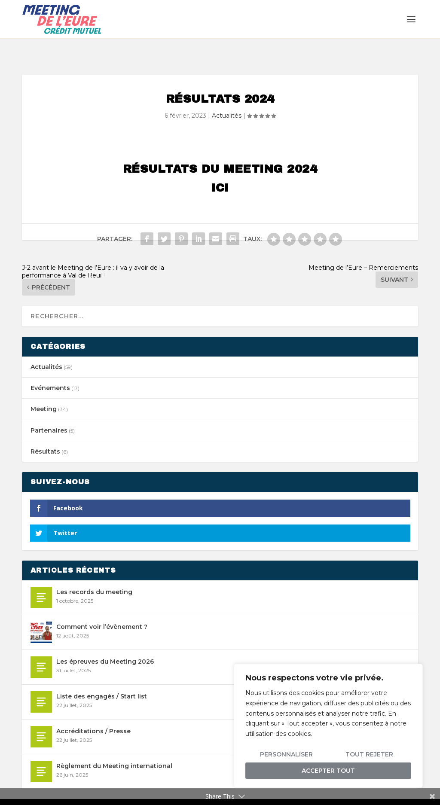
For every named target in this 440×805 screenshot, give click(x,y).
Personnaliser (286, 754)
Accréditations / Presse (93, 713)
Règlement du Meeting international (114, 747)
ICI (220, 169)
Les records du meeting (94, 573)
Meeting (44, 390)
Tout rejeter (369, 754)
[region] (328, 726)
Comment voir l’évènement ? (101, 608)
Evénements (50, 369)
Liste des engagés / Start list (101, 678)
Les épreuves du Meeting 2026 (105, 643)
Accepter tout (328, 771)
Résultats (45, 433)
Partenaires (49, 411)
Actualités (226, 97)
